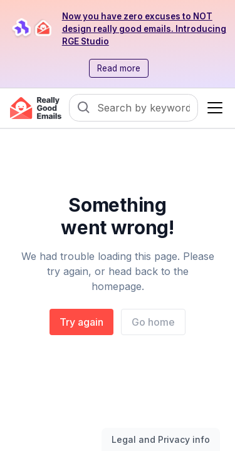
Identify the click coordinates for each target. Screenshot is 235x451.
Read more (118, 68)
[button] (212, 108)
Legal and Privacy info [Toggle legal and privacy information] (161, 439)
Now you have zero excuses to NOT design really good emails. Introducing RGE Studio (144, 28)
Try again (81, 322)
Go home (153, 322)
